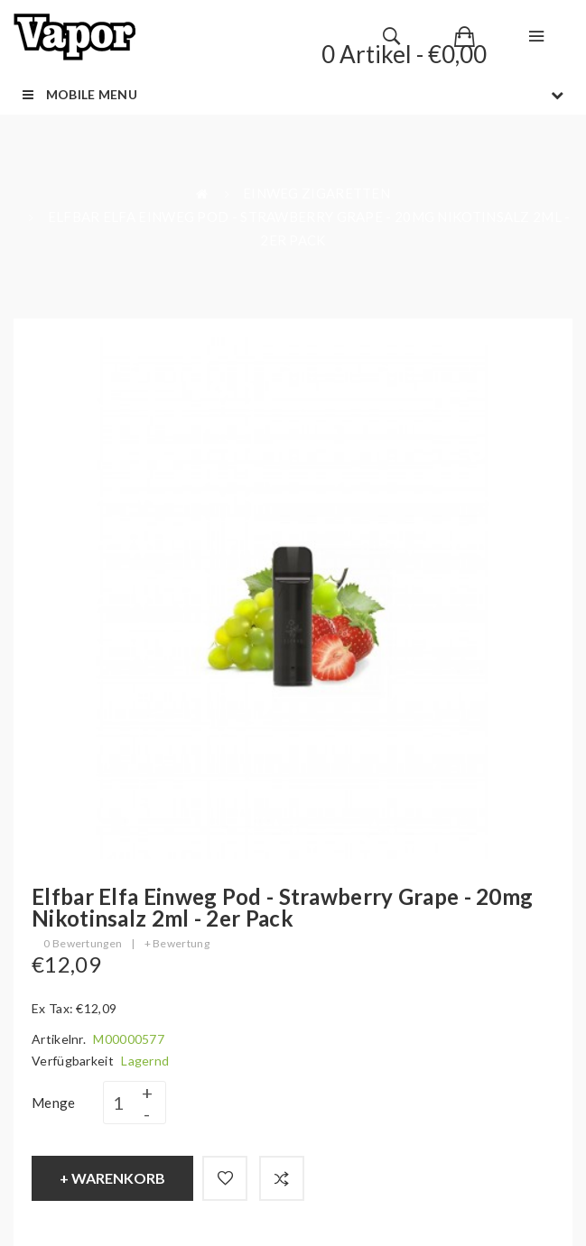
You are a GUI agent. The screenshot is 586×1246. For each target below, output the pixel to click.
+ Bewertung (176, 943)
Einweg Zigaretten (316, 193)
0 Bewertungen (82, 943)
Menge (54, 1102)
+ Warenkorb (112, 1177)
